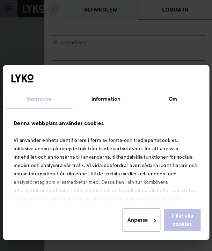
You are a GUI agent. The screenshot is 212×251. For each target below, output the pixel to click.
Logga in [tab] (175, 9)
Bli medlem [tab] (101, 9)
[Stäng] (53, 9)
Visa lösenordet (187, 78)
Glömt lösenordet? (74, 91)
